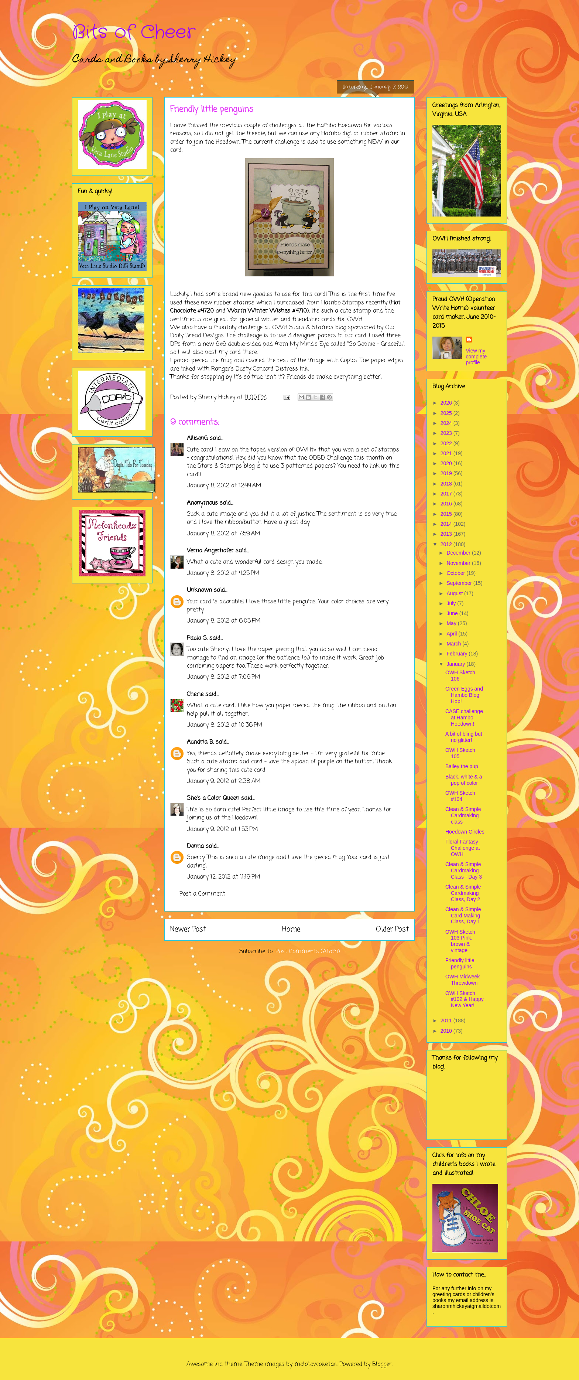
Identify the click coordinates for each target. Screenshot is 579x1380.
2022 (447, 443)
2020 (447, 463)
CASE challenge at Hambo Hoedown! (464, 717)
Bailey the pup (461, 766)
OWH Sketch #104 (460, 796)
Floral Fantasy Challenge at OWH (462, 848)
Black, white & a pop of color (463, 780)
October (456, 573)
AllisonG (197, 438)
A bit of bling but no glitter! (463, 737)
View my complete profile (476, 356)
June (452, 613)
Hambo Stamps (342, 303)
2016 (447, 504)
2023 (447, 433)
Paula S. (197, 638)
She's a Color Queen (213, 798)
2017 (447, 494)
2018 (447, 484)
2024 (447, 423)
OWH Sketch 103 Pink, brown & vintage (460, 941)
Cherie (195, 694)
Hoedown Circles (464, 832)
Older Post (392, 929)
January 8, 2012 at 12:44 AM (224, 485)
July (451, 603)
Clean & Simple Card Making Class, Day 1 (463, 915)
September (459, 583)
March (454, 644)
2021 (447, 453)
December (459, 553)
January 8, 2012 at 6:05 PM (224, 621)
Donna (195, 846)
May (452, 623)
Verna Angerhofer (210, 550)
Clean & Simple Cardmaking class (463, 815)
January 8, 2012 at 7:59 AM (223, 533)
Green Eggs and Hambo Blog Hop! (464, 695)
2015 (447, 514)
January (456, 664)
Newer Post (188, 929)
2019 (447, 473)
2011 (447, 1020)
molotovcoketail (315, 1364)
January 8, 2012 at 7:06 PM (223, 677)
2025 (447, 413)
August (455, 593)
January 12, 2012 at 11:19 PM (223, 877)
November (459, 563)
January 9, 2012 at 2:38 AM (224, 781)
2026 (447, 403)
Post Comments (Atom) (307, 951)
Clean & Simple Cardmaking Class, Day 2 (463, 893)
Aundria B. (200, 742)
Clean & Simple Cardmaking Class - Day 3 (463, 870)
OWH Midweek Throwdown (462, 980)
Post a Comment (202, 894)
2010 (447, 1031)
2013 (447, 534)
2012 (447, 544)
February (457, 654)
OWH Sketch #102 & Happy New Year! (464, 999)
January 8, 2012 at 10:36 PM (225, 725)
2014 (447, 524)
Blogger (382, 1364)
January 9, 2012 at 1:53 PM (222, 829)
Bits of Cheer (133, 32)
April (452, 634)
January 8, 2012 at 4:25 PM (223, 573)
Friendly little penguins (459, 963)
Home (291, 929)
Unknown (199, 590)
